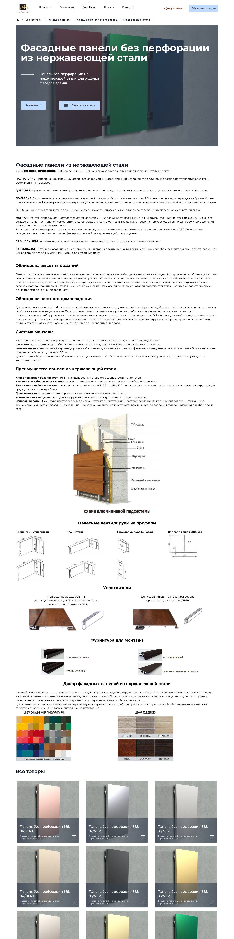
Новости (109, 7)
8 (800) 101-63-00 (173, 8)
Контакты (128, 7)
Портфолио (89, 7)
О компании (67, 7)
